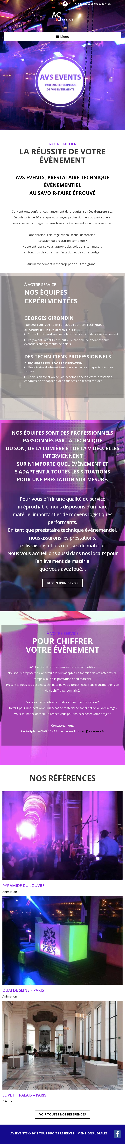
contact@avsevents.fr (90, 731)
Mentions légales (92, 1133)
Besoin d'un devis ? (62, 583)
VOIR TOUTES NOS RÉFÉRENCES (62, 1114)
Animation (9, 892)
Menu (64, 36)
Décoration (10, 1101)
